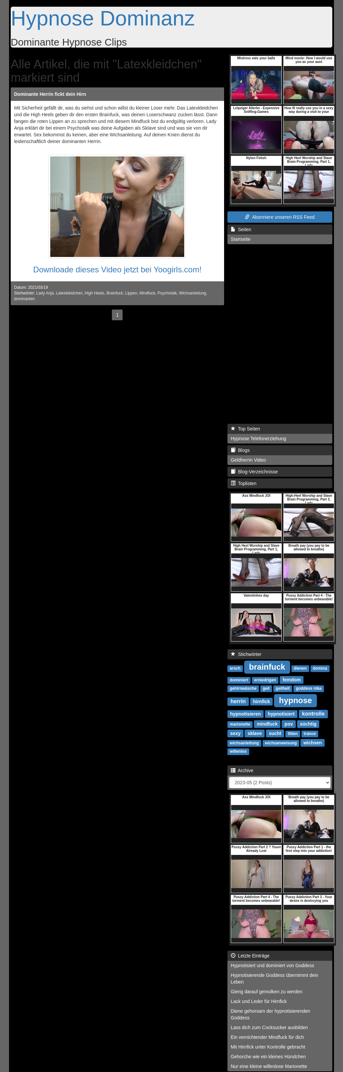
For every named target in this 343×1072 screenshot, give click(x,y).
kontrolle (313, 714)
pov (289, 724)
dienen (300, 668)
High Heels (94, 293)
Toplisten (244, 483)
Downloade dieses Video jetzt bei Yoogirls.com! (117, 269)
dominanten (24, 298)
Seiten (241, 229)
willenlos (238, 751)
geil (266, 688)
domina (320, 668)
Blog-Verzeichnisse (254, 471)
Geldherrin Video (248, 460)
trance (310, 733)
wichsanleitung (244, 743)
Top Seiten (245, 428)
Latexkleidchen (69, 293)
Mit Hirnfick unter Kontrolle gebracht (268, 1047)
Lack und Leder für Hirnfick (259, 1001)
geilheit (283, 688)
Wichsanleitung (192, 293)
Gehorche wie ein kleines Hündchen (268, 1056)
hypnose (295, 700)
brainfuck (267, 666)
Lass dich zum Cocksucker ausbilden (269, 1027)
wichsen (312, 742)
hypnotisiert (281, 714)
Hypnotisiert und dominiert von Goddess (272, 965)
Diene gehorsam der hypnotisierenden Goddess (270, 1014)
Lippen (131, 293)
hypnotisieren (245, 714)
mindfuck (267, 724)
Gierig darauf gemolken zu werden (266, 991)
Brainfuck (115, 293)
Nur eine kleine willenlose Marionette (269, 1066)
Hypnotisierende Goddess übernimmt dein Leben (274, 979)
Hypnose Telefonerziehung (258, 438)
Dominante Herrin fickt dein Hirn (50, 94)
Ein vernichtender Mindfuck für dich (267, 1037)
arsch (235, 668)
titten (292, 733)
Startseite (241, 239)
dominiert (239, 680)
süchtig (308, 724)
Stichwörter (246, 654)
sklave (255, 733)
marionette (240, 724)
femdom (292, 679)
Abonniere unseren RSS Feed (280, 217)
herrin (238, 701)
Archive (242, 770)
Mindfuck (147, 293)
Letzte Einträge (250, 955)
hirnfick (261, 701)
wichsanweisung (281, 743)
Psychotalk (167, 293)
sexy (235, 733)
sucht (275, 733)
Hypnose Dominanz (103, 18)
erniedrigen (265, 680)
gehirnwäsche (243, 688)
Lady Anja (45, 293)
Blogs (240, 450)
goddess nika (309, 688)
